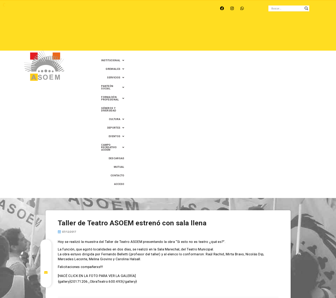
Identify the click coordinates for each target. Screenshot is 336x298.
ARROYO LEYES (40, 8)
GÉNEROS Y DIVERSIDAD (281, 26)
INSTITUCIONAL (124, 26)
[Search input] (287, 8)
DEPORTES (167, 34)
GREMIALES (151, 26)
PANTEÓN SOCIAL (203, 26)
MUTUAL (276, 34)
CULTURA (310, 26)
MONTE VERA (66, 8)
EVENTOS (189, 34)
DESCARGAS (257, 34)
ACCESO (313, 34)
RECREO (87, 8)
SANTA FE (123, 8)
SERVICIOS (175, 26)
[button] (124, 26)
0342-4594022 (225, 285)
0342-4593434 (248, 285)
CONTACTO (294, 34)
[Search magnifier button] (306, 8)
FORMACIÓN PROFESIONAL (241, 26)
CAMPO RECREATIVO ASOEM (223, 34)
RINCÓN (104, 8)
